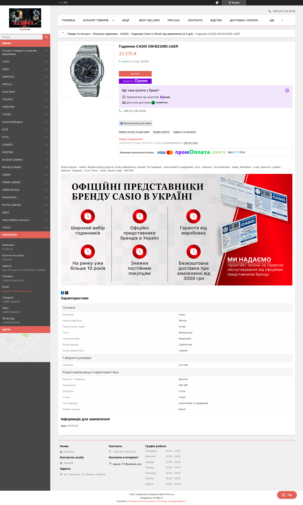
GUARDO (7, 144)
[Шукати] (46, 37)
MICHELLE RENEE (11, 167)
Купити (135, 73)
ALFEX (5, 69)
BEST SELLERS (149, 20)
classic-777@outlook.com (16, 291)
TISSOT (6, 227)
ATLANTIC (7, 99)
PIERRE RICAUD (11, 189)
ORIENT (6, 174)
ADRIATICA (8, 76)
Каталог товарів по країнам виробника (19, 52)
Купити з (135, 81)
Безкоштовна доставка (137, 123)
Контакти (195, 20)
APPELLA (7, 84)
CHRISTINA (8, 107)
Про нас (174, 20)
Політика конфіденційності (171, 501)
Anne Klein (8, 91)
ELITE (5, 129)
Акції (125, 20)
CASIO (5, 61)
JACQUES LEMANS (12, 159)
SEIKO (5, 212)
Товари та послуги (78, 33)
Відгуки (216, 20)
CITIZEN (6, 114)
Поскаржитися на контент (142, 501)
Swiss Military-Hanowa (15, 220)
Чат (287, 495)
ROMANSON (9, 197)
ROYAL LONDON (11, 205)
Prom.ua (169, 494)
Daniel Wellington (12, 122)
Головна (68, 20)
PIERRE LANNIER (11, 182)
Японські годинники (105, 33)
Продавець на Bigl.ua (151, 497)
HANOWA (7, 152)
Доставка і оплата (244, 20)
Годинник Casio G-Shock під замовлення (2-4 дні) (162, 33)
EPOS (5, 137)
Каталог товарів (95, 20)
